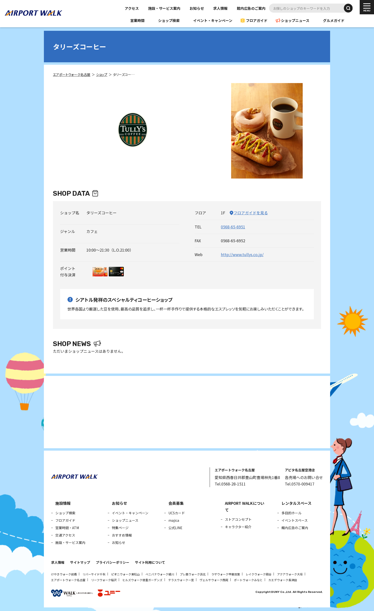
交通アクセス (65, 535)
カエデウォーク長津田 (282, 580)
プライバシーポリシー (112, 562)
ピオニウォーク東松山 (125, 574)
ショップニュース (295, 20)
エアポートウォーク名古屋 (68, 580)
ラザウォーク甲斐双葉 (225, 574)
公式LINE (175, 527)
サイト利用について (150, 562)
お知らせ (197, 8)
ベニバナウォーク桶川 (159, 574)
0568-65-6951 (233, 227)
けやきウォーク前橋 (64, 574)
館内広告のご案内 (251, 8)
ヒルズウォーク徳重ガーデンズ (142, 580)
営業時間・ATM (67, 527)
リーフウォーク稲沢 (104, 580)
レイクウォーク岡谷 (258, 574)
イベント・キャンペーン (212, 20)
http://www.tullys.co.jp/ (242, 254)
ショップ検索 (169, 20)
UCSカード (176, 513)
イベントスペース (294, 520)
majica (173, 520)
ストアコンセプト (238, 519)
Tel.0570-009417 (299, 484)
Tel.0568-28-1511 (230, 484)
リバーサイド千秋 (94, 574)
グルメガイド (333, 20)
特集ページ (120, 527)
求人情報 (220, 8)
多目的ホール (291, 513)
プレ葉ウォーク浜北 (193, 574)
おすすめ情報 (122, 535)
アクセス (132, 8)
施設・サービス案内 (164, 8)
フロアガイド (256, 20)
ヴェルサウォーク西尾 (214, 580)
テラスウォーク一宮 (181, 580)
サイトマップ (80, 562)
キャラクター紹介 (238, 526)
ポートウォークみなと (248, 580)
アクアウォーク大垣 (290, 574)
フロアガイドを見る (251, 213)
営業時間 (137, 20)
